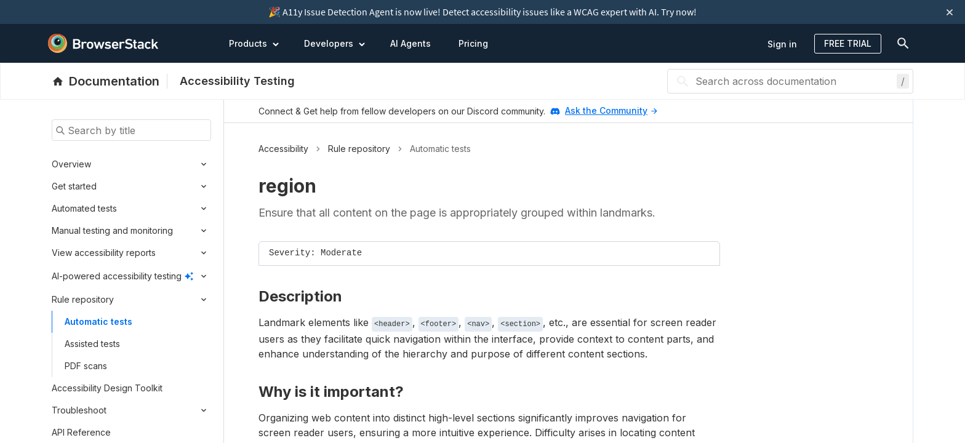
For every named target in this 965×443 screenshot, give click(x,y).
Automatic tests (98, 321)
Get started (74, 186)
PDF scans (86, 366)
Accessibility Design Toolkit (107, 388)
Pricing (473, 43)
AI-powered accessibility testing (117, 276)
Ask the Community (611, 110)
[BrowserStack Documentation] (109, 81)
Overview (71, 164)
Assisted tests (92, 343)
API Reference (81, 432)
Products (254, 43)
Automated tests (84, 208)
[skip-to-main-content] (50, 12)
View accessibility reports (104, 252)
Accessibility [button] (283, 148)
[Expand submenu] (151, 164)
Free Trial (847, 43)
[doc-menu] (900, 43)
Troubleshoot (79, 410)
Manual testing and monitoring (112, 230)
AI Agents (410, 43)
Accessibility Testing (237, 80)
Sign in (782, 44)
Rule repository (83, 299)
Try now (677, 12)
